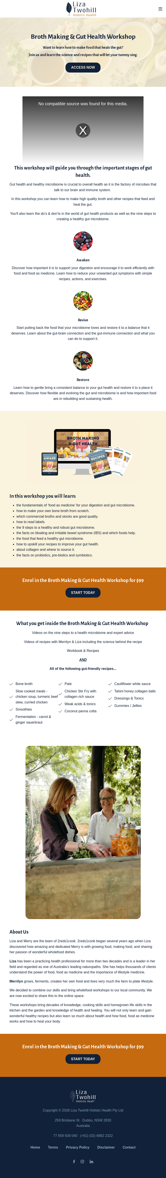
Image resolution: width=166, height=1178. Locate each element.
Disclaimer (106, 1147)
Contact (129, 1147)
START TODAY (83, 593)
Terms (53, 1147)
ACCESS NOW (83, 67)
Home (35, 1147)
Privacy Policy (77, 1147)
